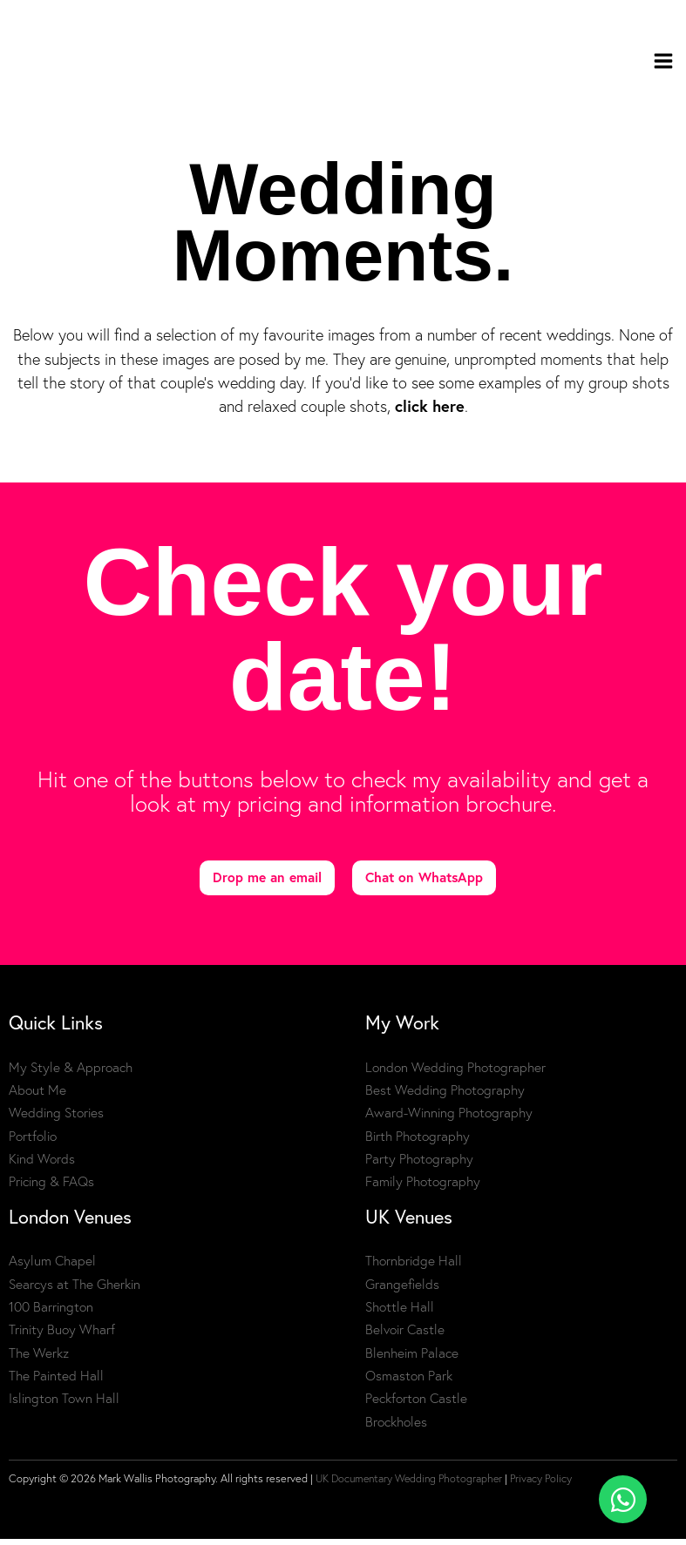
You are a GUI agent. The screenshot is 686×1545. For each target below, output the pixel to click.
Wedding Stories (56, 1118)
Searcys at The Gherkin (74, 1290)
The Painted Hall (56, 1381)
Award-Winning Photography (449, 1118)
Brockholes (396, 1428)
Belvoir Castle (405, 1336)
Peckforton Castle (416, 1405)
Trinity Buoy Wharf (62, 1336)
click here (430, 412)
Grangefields (402, 1290)
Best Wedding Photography (445, 1096)
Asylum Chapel (52, 1267)
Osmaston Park (408, 1381)
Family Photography (422, 1187)
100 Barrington (51, 1313)
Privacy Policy (549, 1484)
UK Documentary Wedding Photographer (413, 1484)
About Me (37, 1096)
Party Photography (419, 1165)
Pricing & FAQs (51, 1187)
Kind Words (42, 1165)
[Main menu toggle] (664, 64)
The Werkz (39, 1359)
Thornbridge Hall (413, 1267)
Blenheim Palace (411, 1359)
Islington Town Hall (64, 1405)
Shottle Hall (399, 1313)
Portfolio (33, 1142)
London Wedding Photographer (455, 1073)
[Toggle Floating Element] (623, 1499)
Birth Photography (417, 1142)
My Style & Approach (70, 1073)
